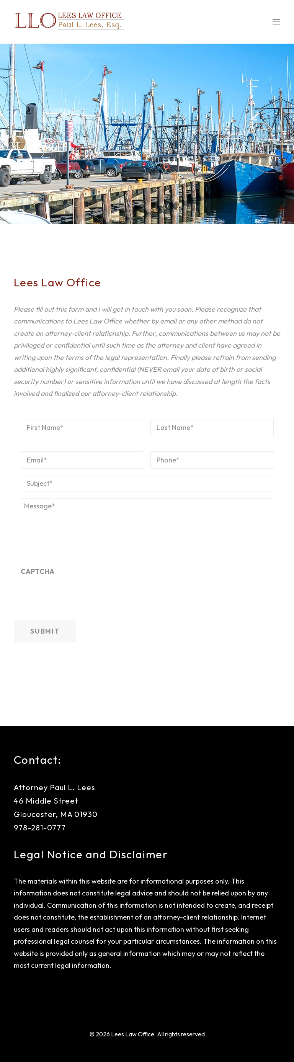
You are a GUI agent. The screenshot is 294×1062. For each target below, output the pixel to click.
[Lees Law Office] (69, 21)
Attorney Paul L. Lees (54, 787)
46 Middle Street (46, 800)
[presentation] (79, 593)
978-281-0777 (40, 827)
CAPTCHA (37, 571)
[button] (276, 22)
